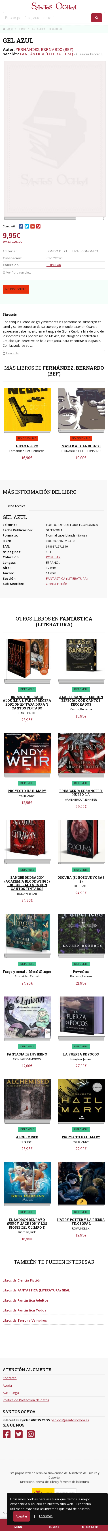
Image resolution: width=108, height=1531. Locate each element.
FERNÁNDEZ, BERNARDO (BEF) (44, 49)
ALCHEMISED (27, 1137)
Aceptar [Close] (21, 1516)
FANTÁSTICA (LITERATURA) (46, 54)
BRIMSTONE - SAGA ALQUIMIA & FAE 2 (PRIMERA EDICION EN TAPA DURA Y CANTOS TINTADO (27, 702)
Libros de (22, 1280)
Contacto (10, 1378)
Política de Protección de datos (26, 1400)
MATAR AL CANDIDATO (81, 446)
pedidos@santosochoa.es (70, 1420)
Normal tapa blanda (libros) (66, 535)
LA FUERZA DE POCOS (81, 1054)
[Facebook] (7, 1434)
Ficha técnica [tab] (15, 506)
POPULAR (54, 265)
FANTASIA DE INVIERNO (27, 1054)
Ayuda (7, 1385)
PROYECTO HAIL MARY (27, 791)
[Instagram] (31, 1434)
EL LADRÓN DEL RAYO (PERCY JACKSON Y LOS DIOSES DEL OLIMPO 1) (27, 1224)
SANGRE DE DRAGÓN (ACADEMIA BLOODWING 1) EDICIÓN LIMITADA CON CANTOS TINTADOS (27, 883)
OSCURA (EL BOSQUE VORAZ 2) (80, 879)
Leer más (46, 1516)
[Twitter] (19, 1434)
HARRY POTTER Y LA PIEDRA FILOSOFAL (81, 1222)
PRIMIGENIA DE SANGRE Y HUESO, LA (81, 793)
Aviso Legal (11, 1393)
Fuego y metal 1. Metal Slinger (27, 971)
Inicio (8, 29)
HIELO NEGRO (27, 446)
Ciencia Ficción (89, 54)
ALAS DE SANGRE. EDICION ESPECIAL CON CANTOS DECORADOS (81, 701)
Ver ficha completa (17, 272)
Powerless (81, 971)
